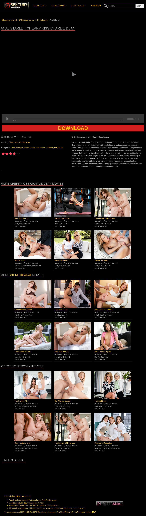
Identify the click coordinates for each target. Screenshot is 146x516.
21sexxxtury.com (11, 512)
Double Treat (20, 260)
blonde (32, 148)
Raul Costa (104, 357)
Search (140, 6)
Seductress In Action (23, 310)
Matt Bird (28, 448)
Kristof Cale (26, 224)
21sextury (39, 5)
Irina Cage (32, 406)
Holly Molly (98, 315)
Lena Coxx (58, 315)
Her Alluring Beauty (63, 401)
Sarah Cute (66, 266)
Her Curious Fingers (103, 352)
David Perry (28, 266)
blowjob (19, 148)
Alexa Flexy (18, 357)
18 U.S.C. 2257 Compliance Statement (41, 512)
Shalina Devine (19, 448)
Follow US (69, 512)
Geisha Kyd (108, 406)
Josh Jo (64, 315)
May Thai (98, 357)
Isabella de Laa (115, 448)
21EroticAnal (22, 226)
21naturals (78, 5)
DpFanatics (21, 268)
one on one (40, 148)
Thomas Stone (27, 315)
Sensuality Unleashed (103, 443)
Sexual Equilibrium (62, 218)
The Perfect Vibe (21, 401)
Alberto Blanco (107, 315)
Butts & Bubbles (61, 260)
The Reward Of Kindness (105, 218)
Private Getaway (101, 260)
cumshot (49, 148)
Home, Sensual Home (104, 310)
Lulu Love (18, 406)
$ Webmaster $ (80, 512)
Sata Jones (107, 224)
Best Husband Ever (22, 443)
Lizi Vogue (98, 448)
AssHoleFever (102, 226)
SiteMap (60, 512)
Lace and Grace (61, 310)
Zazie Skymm (99, 406)
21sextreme (58, 5)
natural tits (58, 148)
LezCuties (61, 268)
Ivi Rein (57, 224)
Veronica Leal (19, 266)
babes (26, 148)
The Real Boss (100, 401)
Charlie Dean (24, 142)
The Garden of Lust (22, 352)
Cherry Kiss (13, 142)
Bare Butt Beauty (21, 218)
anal (13, 148)
